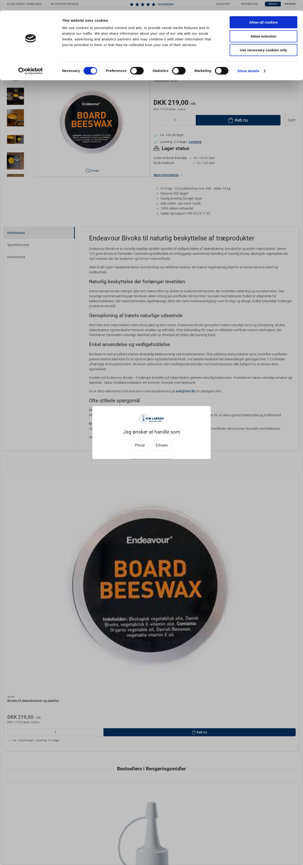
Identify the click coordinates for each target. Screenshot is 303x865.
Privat (140, 445)
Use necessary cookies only (263, 39)
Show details (248, 60)
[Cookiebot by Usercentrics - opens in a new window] (30, 60)
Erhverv (162, 445)
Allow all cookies (263, 12)
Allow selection (263, 26)
